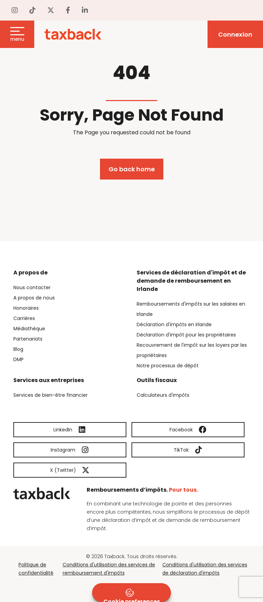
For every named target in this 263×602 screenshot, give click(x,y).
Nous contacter (32, 287)
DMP (18, 359)
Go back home (132, 169)
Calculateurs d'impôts (163, 395)
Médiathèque (29, 328)
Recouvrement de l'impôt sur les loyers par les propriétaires (192, 350)
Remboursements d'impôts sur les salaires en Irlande (191, 309)
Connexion (235, 34)
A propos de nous (34, 297)
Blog (18, 349)
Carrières (24, 318)
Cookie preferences (131, 595)
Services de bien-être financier (50, 395)
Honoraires (26, 308)
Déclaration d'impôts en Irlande (174, 324)
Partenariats (27, 338)
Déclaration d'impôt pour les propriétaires (186, 334)
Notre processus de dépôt (168, 365)
